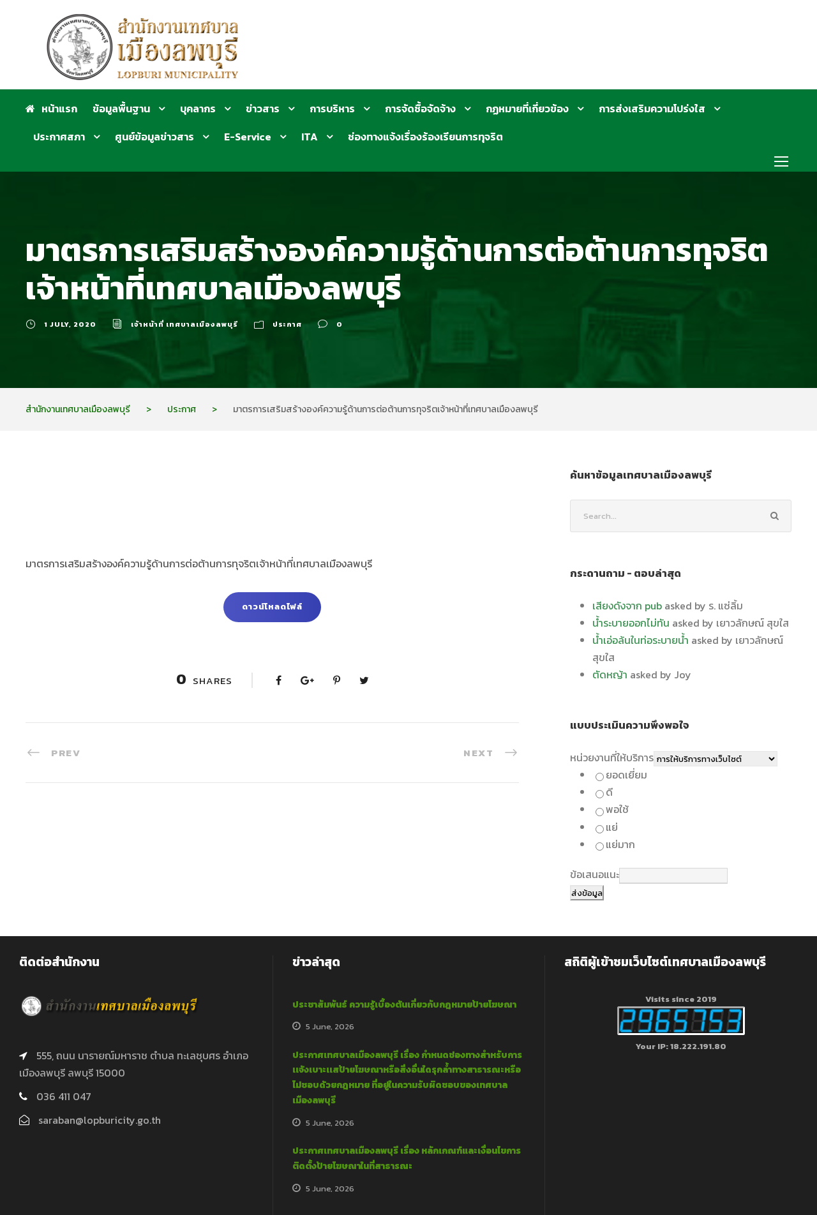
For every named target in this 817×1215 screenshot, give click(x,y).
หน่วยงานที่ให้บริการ (612, 757)
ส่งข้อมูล (587, 892)
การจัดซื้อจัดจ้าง (420, 108)
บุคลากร (198, 108)
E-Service (247, 136)
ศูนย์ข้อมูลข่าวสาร (154, 136)
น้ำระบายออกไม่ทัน (631, 622)
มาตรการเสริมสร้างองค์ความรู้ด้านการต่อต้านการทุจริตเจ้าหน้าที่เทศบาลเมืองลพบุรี (199, 563)
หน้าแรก (51, 108)
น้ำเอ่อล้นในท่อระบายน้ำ (640, 640)
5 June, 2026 (330, 1026)
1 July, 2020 (70, 324)
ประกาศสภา (59, 136)
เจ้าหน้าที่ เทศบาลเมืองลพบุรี (184, 324)
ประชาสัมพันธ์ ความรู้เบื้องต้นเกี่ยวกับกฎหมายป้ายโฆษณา (404, 1004)
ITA (309, 136)
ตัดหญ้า (609, 674)
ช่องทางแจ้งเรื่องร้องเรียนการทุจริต (425, 136)
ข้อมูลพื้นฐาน (121, 108)
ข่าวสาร (263, 108)
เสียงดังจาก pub (627, 605)
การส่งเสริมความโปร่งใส (652, 108)
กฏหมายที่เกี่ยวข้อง (527, 108)
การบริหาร (332, 108)
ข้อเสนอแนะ (594, 874)
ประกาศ (287, 324)
